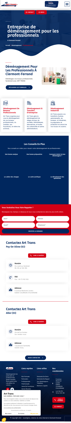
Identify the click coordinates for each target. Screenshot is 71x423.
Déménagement (17, 45)
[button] (67, 4)
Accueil (8, 45)
